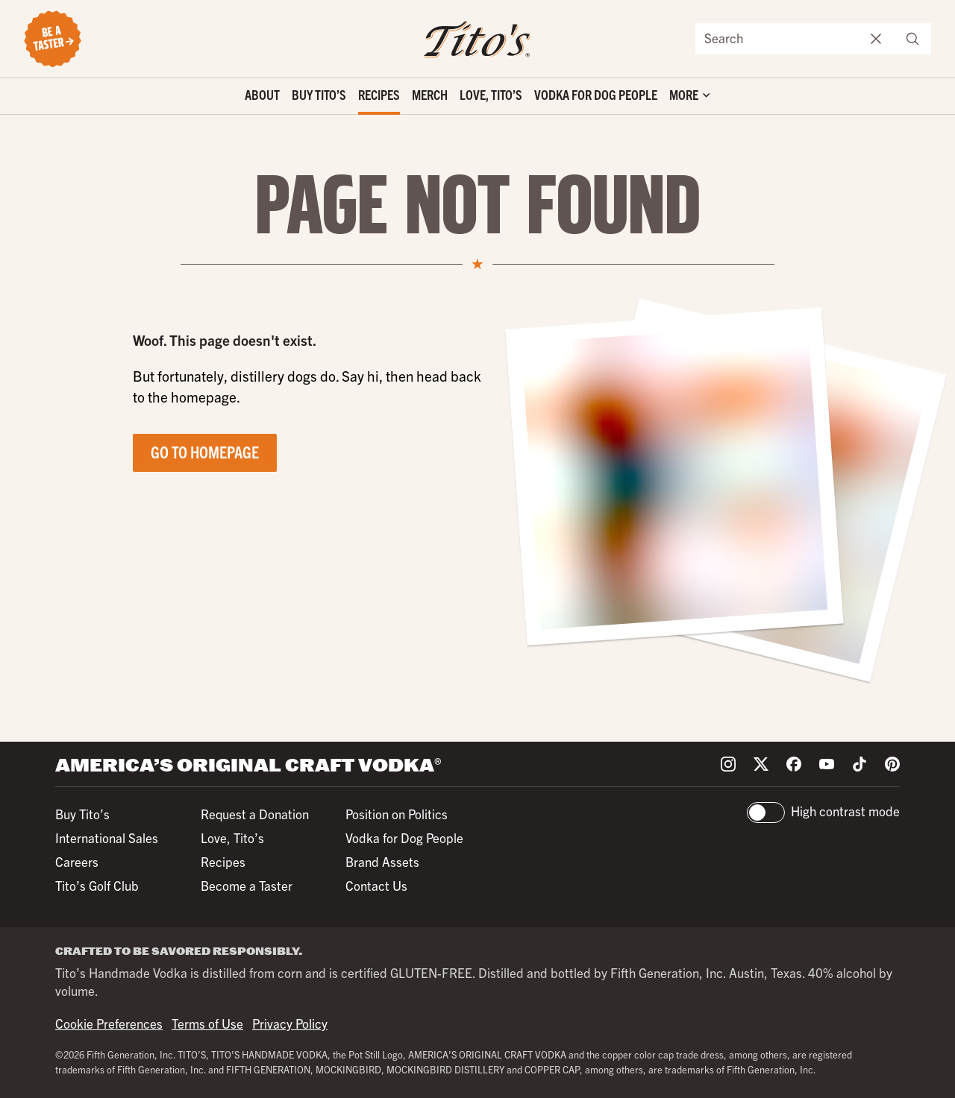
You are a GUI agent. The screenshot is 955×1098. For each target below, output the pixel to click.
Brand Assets (382, 861)
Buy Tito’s (319, 94)
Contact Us (376, 885)
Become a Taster (246, 885)
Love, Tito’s (491, 94)
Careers (76, 861)
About (262, 94)
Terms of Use (207, 1023)
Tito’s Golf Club (97, 885)
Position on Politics (396, 813)
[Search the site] (777, 38)
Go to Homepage (205, 451)
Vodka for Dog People (595, 94)
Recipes (379, 94)
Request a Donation (255, 813)
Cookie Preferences (109, 1023)
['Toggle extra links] (689, 96)
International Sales (106, 837)
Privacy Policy (290, 1023)
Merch (430, 94)
